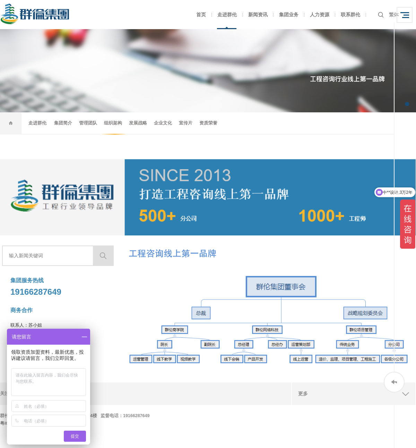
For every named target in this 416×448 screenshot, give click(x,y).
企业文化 (163, 123)
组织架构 (113, 123)
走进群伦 (227, 14)
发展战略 (138, 123)
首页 (201, 14)
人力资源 (319, 14)
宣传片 (185, 123)
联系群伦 (350, 14)
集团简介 (63, 123)
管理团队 (88, 123)
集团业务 (288, 14)
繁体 (394, 14)
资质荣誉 (208, 123)
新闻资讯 (258, 14)
